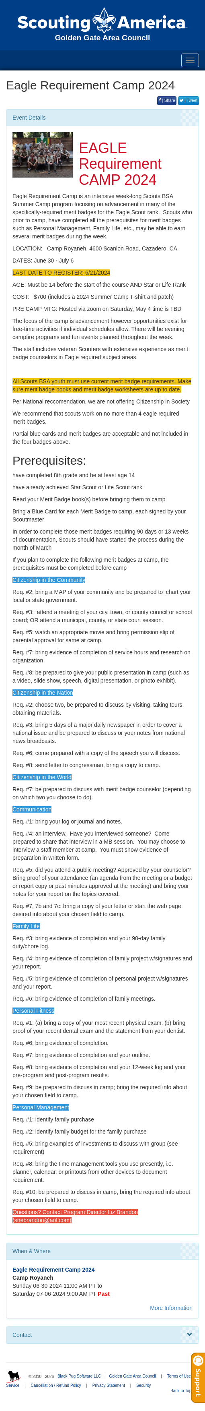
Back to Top (183, 1390)
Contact (102, 1335)
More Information (171, 1308)
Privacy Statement (108, 1385)
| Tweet (188, 100)
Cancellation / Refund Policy (56, 1385)
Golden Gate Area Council (132, 1376)
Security (143, 1385)
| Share (167, 100)
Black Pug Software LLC (79, 1376)
